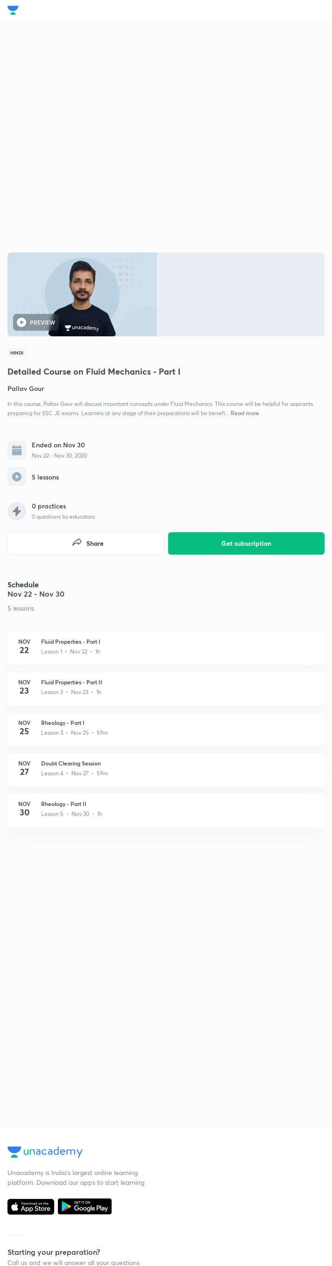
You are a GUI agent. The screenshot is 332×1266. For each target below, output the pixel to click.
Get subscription (246, 543)
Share (87, 543)
